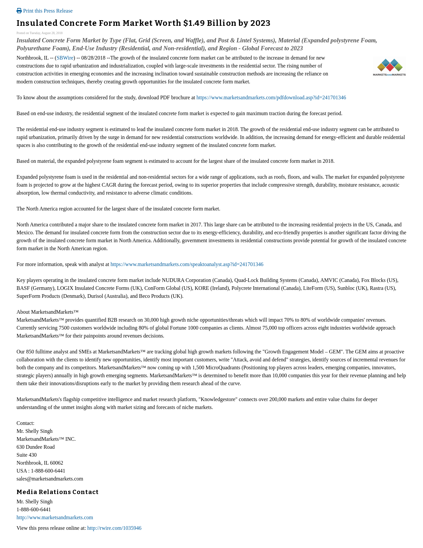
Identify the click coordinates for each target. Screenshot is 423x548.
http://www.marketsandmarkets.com (55, 517)
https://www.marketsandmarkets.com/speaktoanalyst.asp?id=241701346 (186, 264)
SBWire (65, 58)
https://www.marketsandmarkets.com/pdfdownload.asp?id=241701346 (271, 97)
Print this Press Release (45, 11)
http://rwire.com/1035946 (114, 528)
